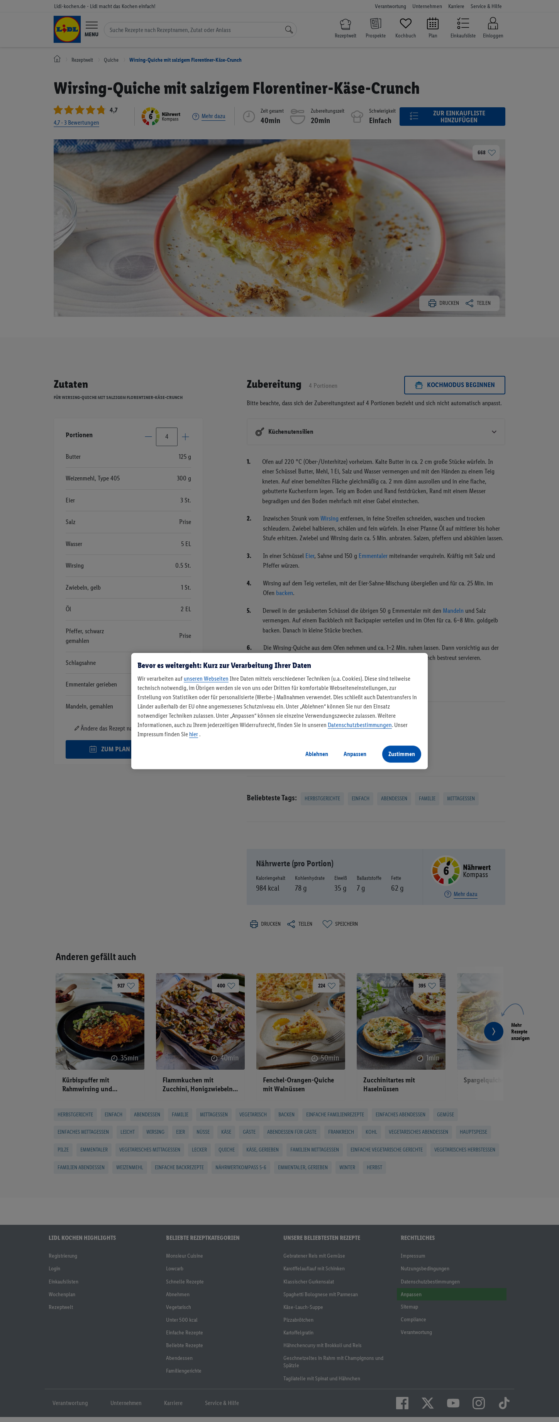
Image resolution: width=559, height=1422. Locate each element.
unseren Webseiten (206, 678)
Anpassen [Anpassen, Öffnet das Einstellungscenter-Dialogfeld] (355, 753)
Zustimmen (401, 753)
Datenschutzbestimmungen (360, 725)
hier (193, 734)
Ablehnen (316, 753)
